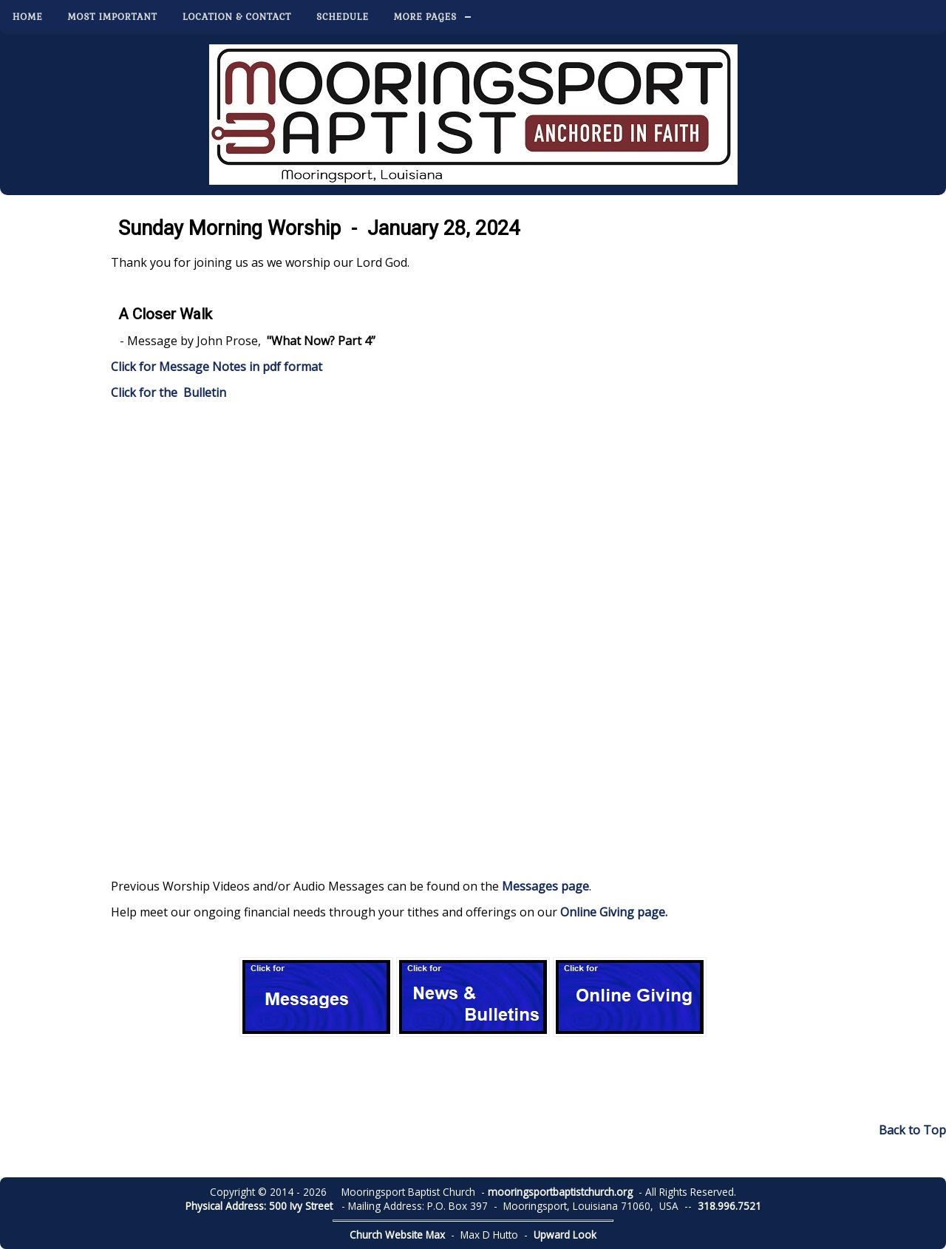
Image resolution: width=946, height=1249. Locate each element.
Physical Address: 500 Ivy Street (259, 1206)
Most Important (112, 17)
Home (28, 17)
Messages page (545, 886)
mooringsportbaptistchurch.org (560, 1192)
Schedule (342, 17)
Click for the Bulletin (170, 392)
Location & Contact (237, 17)
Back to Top (912, 1130)
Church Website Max (397, 1235)
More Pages (425, 17)
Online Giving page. (613, 912)
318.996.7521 (729, 1206)
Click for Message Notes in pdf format (216, 366)
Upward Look (565, 1235)
